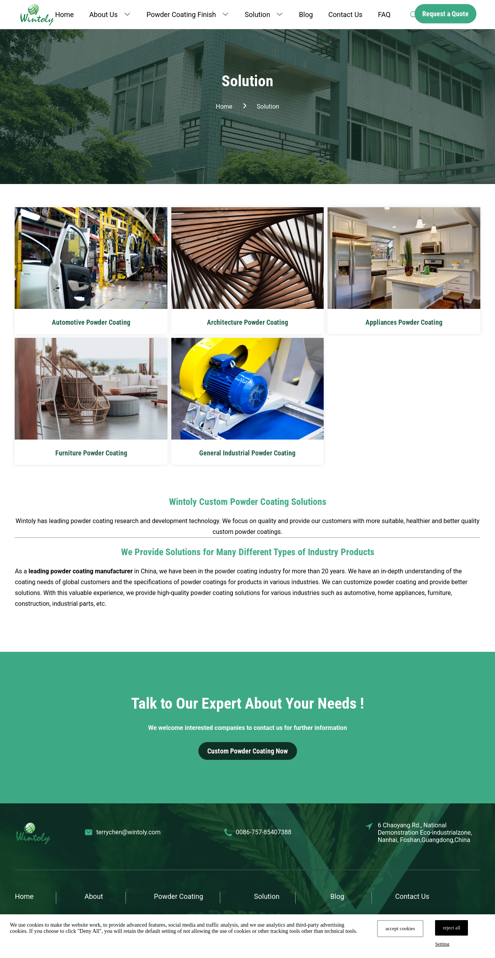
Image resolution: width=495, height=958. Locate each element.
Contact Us (345, 14)
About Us (103, 14)
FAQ (384, 14)
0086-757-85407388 (264, 832)
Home (64, 14)
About (93, 896)
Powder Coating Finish (181, 14)
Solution (257, 14)
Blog (306, 14)
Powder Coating (178, 896)
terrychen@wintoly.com (128, 832)
